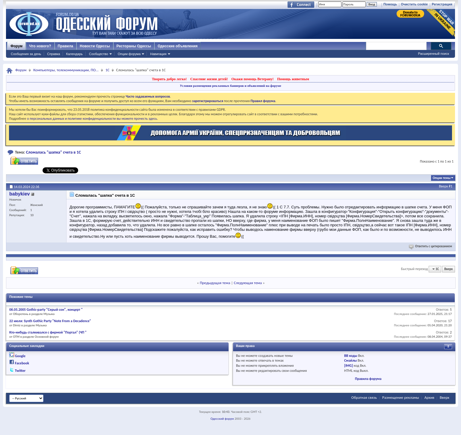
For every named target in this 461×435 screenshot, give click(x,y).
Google (20, 356)
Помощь (390, 4)
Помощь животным (293, 79)
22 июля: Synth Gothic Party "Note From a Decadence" (50, 321)
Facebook (22, 363)
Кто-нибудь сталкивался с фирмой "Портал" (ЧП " (48, 332)
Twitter (20, 371)
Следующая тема (248, 283)
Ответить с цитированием (431, 246)
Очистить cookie (414, 4)
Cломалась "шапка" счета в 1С (53, 152)
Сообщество (98, 54)
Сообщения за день (26, 54)
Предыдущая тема (215, 283)
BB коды (350, 356)
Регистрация (442, 4)
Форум (16, 46)
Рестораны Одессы (134, 46)
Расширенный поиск (433, 53)
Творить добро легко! (169, 79)
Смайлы (350, 360)
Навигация (158, 54)
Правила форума (368, 379)
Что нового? (40, 46)
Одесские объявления (177, 46)
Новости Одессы (95, 46)
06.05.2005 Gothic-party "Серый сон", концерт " (46, 309)
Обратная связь (364, 397)
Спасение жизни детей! (209, 79)
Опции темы (442, 178)
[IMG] (348, 365)
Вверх (443, 186)
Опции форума (129, 54)
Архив (429, 397)
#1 (450, 186)
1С (107, 70)
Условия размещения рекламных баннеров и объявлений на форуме (230, 85)
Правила (65, 46)
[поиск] (396, 46)
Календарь (74, 54)
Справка (53, 54)
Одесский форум (222, 419)
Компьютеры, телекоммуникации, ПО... (66, 70)
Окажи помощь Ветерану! (252, 79)
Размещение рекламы (400, 397)
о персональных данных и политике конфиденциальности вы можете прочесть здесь (92, 118)
